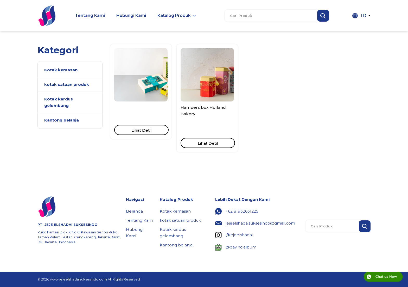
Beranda (134, 211)
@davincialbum (241, 247)
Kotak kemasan (175, 211)
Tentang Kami (140, 220)
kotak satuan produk (180, 220)
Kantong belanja (176, 245)
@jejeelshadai (239, 234)
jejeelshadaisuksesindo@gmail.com (260, 223)
